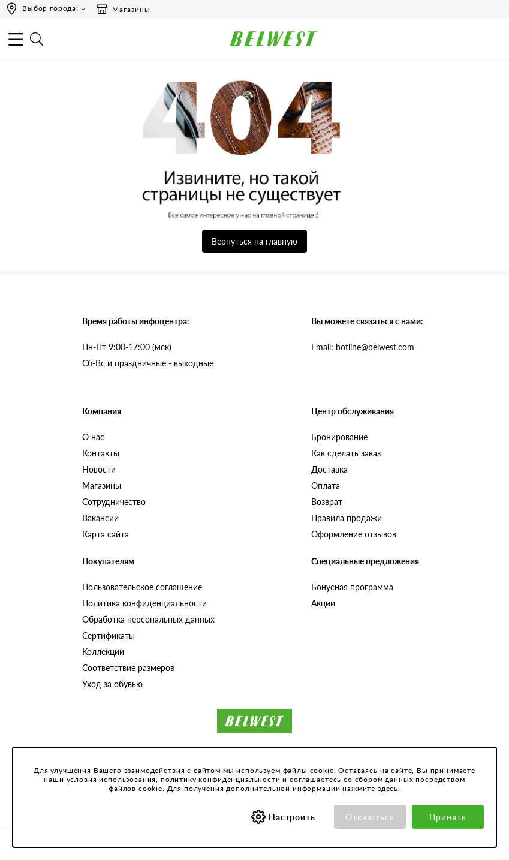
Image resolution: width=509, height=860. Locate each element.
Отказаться (370, 817)
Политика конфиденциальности (144, 603)
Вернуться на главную (254, 241)
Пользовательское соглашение (142, 587)
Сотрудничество (114, 502)
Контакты (100, 453)
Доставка (329, 469)
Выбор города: (50, 8)
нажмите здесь (370, 788)
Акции (323, 603)
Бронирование (339, 437)
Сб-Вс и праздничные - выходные (147, 363)
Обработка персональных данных (148, 619)
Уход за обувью (112, 684)
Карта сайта (105, 534)
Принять (447, 817)
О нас (93, 437)
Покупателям (108, 561)
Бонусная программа (352, 587)
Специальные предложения (365, 561)
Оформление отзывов (353, 534)
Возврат (326, 502)
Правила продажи (346, 518)
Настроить (292, 817)
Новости (99, 469)
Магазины (122, 9)
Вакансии (100, 518)
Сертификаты (108, 635)
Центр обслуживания (352, 411)
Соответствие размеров (128, 668)
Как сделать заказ (346, 453)
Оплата (325, 485)
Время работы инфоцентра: (135, 321)
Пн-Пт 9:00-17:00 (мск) (126, 347)
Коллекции (103, 651)
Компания (101, 411)
